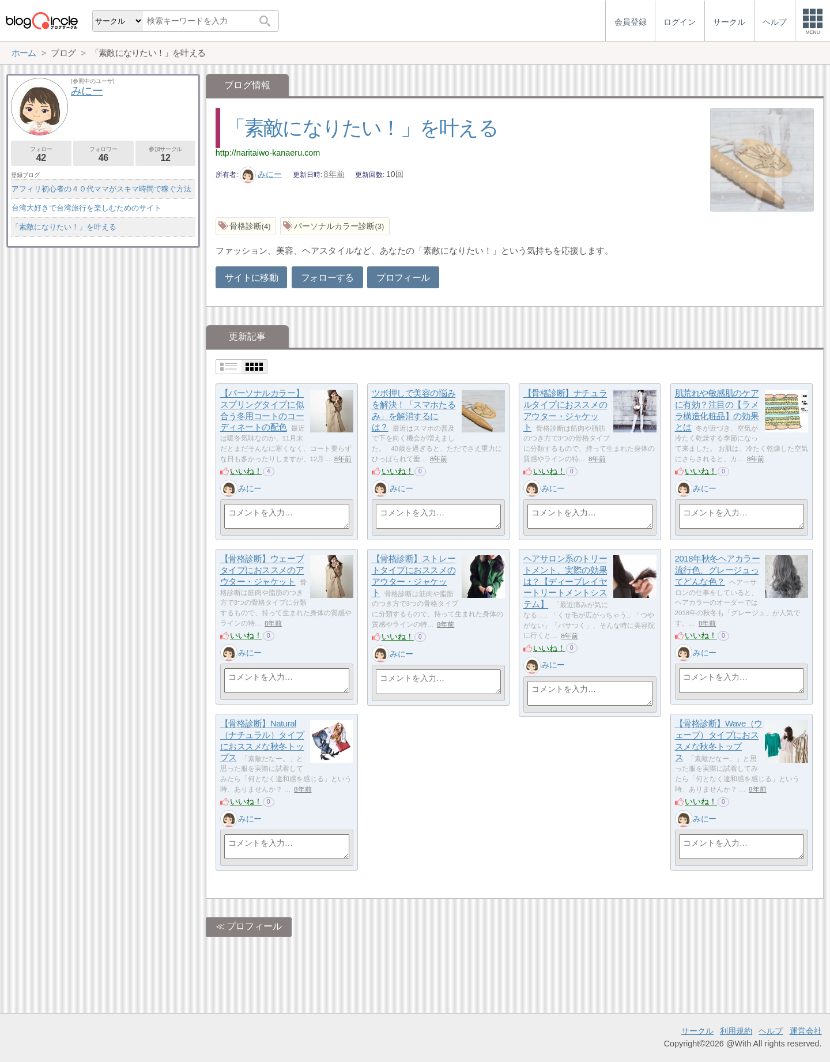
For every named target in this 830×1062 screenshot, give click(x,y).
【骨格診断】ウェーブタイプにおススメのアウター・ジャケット (262, 570)
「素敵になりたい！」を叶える (361, 127)
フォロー (41, 154)
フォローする (327, 278)
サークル (697, 1030)
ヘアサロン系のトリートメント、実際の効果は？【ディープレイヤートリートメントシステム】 (565, 581)
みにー (261, 174)
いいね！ (246, 471)
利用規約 (736, 1030)
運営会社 (806, 1030)
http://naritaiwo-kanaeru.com (268, 152)
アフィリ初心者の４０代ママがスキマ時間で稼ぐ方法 (101, 188)
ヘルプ (771, 1030)
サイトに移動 (251, 278)
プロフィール (402, 278)
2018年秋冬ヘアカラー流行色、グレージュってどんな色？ (717, 570)
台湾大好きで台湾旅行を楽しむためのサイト (86, 208)
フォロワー (103, 154)
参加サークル (165, 154)
